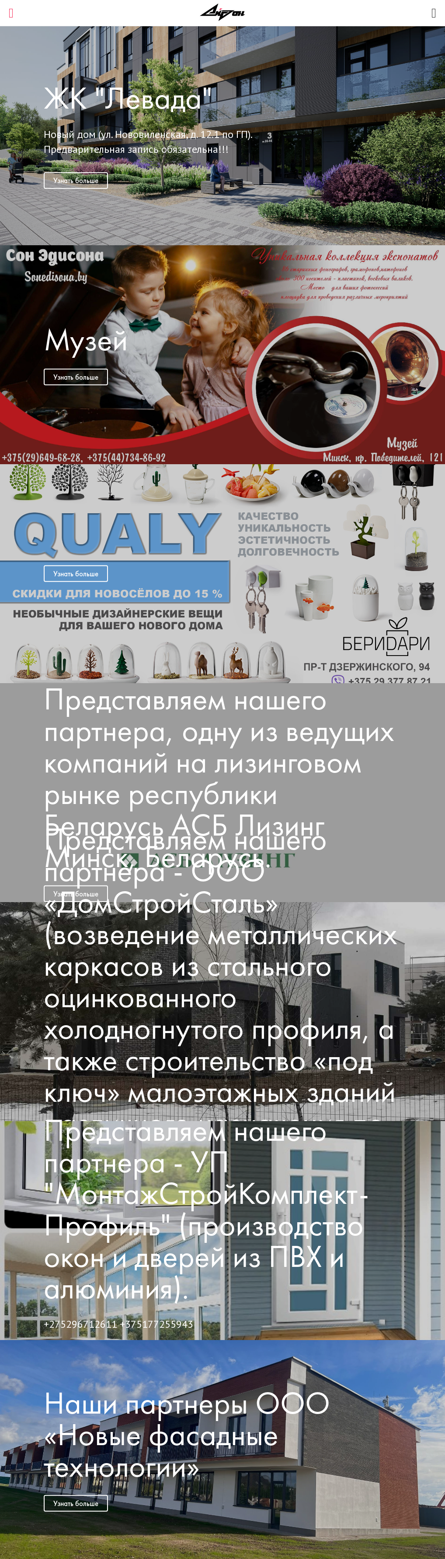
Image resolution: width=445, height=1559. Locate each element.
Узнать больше (75, 180)
